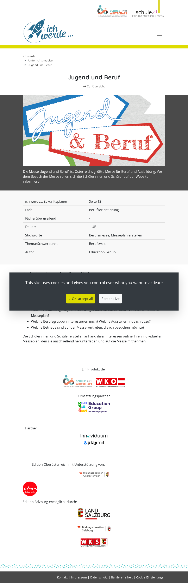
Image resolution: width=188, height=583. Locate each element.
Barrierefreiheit (122, 577)
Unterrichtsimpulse (40, 60)
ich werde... (30, 56)
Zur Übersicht (94, 86)
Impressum (79, 577)
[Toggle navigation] (159, 34)
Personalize (110, 298)
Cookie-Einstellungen (150, 577)
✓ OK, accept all (80, 298)
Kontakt (62, 577)
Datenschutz (99, 577)
